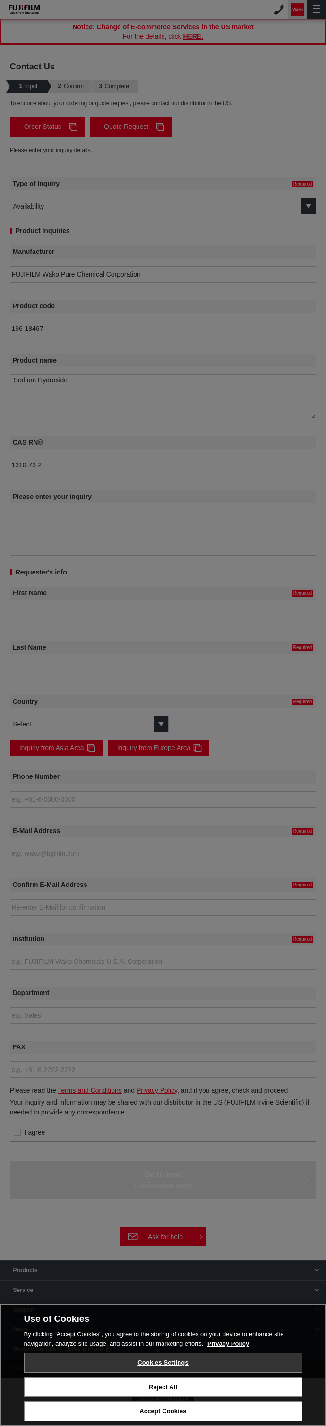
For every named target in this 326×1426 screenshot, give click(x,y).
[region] (163, 1365)
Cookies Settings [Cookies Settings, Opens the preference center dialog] (163, 1362)
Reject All (163, 1387)
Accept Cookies (162, 1411)
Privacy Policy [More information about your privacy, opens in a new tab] (228, 1343)
